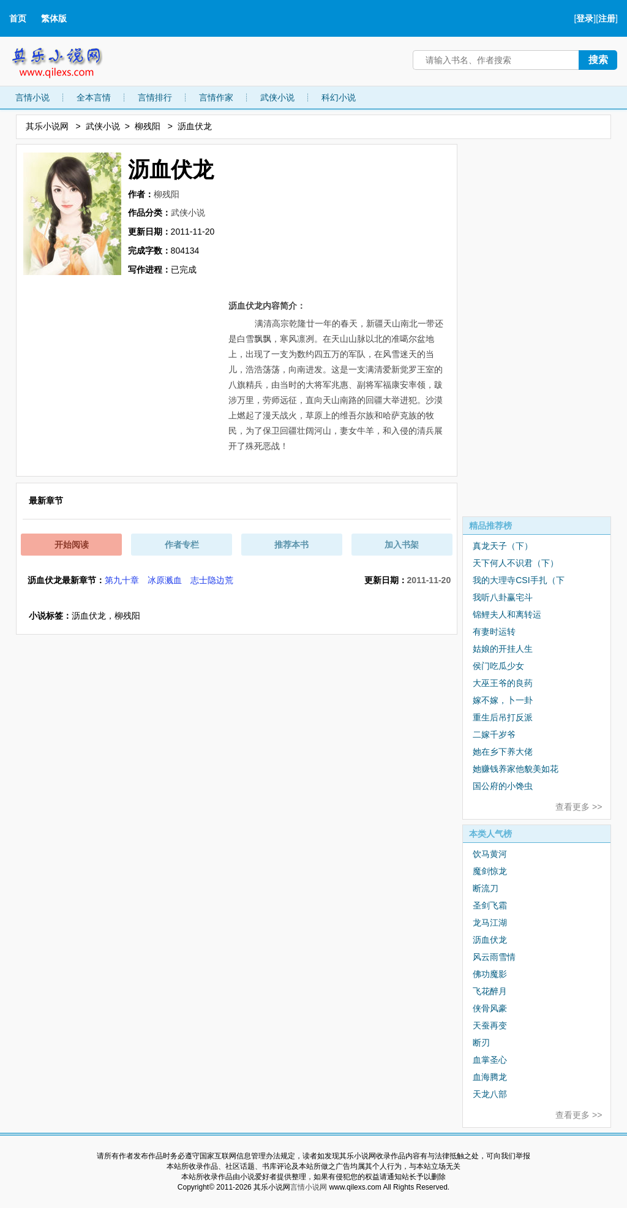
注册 (606, 18)
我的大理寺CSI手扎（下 (518, 580)
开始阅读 (71, 544)
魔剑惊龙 (490, 871)
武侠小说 (277, 97)
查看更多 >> (578, 807)
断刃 (481, 1043)
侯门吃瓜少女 (498, 666)
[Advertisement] (536, 328)
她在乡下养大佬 (503, 752)
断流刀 (485, 888)
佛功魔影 (490, 974)
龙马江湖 (490, 922)
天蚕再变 (490, 1025)
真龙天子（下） (503, 546)
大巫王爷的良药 (503, 683)
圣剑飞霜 (490, 905)
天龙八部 (490, 1094)
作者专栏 (182, 544)
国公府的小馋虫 (503, 786)
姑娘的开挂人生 (503, 649)
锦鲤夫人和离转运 (507, 614)
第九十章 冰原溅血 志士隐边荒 (169, 580)
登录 (584, 18)
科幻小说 (338, 97)
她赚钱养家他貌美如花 (515, 769)
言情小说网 (308, 1187)
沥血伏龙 (490, 940)
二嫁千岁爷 (494, 734)
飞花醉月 (490, 991)
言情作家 (216, 97)
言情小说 (32, 97)
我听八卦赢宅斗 (503, 597)
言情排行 (155, 97)
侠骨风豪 (490, 1008)
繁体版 (54, 18)
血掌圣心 (490, 1060)
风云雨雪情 (494, 957)
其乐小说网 (65, 60)
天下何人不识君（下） (515, 563)
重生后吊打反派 (503, 717)
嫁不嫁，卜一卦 (503, 700)
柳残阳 (147, 126)
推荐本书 (291, 544)
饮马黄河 (490, 854)
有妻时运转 (494, 631)
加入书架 (402, 544)
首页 (17, 18)
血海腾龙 (490, 1077)
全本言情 (94, 97)
